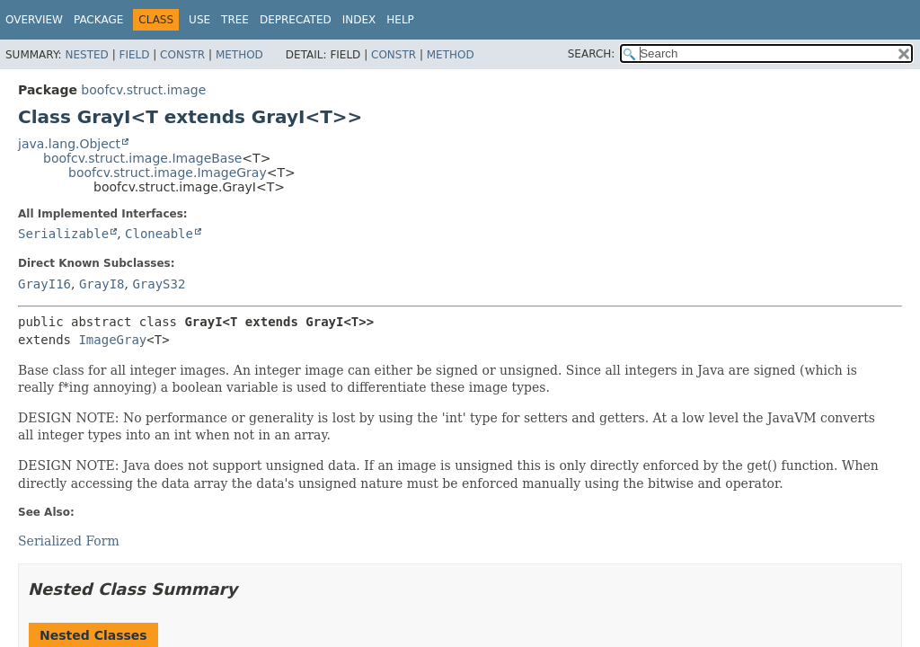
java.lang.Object (69, 144)
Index (359, 19)
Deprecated (296, 19)
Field (134, 55)
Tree (235, 19)
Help (400, 19)
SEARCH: (591, 54)
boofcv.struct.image (143, 90)
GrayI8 (102, 284)
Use (199, 19)
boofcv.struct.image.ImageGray (167, 172)
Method (239, 55)
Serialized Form (68, 541)
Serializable (63, 233)
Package (98, 19)
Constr (182, 55)
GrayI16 (44, 284)
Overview (34, 19)
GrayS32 (158, 284)
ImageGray (112, 339)
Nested (86, 55)
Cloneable (159, 233)
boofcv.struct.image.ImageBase (142, 158)
